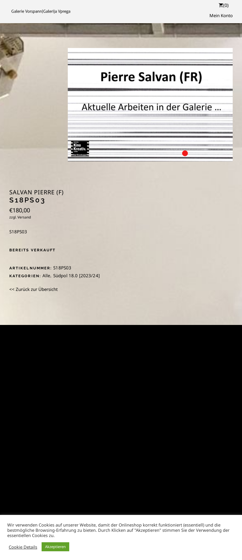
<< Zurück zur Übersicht (33, 289)
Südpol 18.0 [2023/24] (76, 275)
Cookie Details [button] (23, 547)
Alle (46, 275)
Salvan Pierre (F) (36, 192)
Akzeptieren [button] (55, 546)
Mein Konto (221, 15)
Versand (24, 217)
